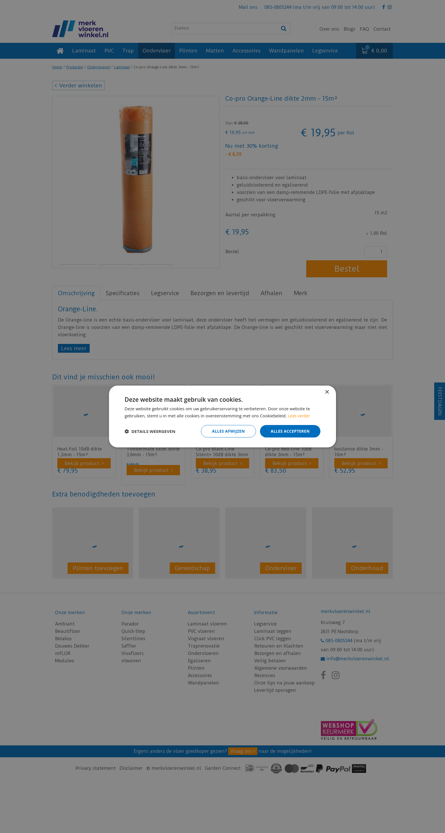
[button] (150, 431)
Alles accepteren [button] (290, 431)
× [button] (327, 392)
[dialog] (222, 416)
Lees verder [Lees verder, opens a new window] (299, 415)
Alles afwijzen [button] (227, 431)
